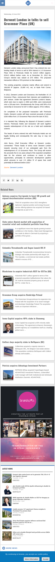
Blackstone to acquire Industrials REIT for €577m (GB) (27, 271)
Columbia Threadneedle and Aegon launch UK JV (24, 247)
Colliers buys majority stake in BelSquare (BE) (23, 342)
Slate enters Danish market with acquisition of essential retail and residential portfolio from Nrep (25, 223)
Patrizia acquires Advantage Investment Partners (24, 365)
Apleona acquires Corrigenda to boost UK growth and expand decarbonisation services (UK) (26, 197)
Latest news (7, 468)
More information (31, 559)
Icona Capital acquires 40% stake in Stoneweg (23, 318)
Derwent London (16, 167)
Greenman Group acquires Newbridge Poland (22, 294)
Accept (45, 559)
